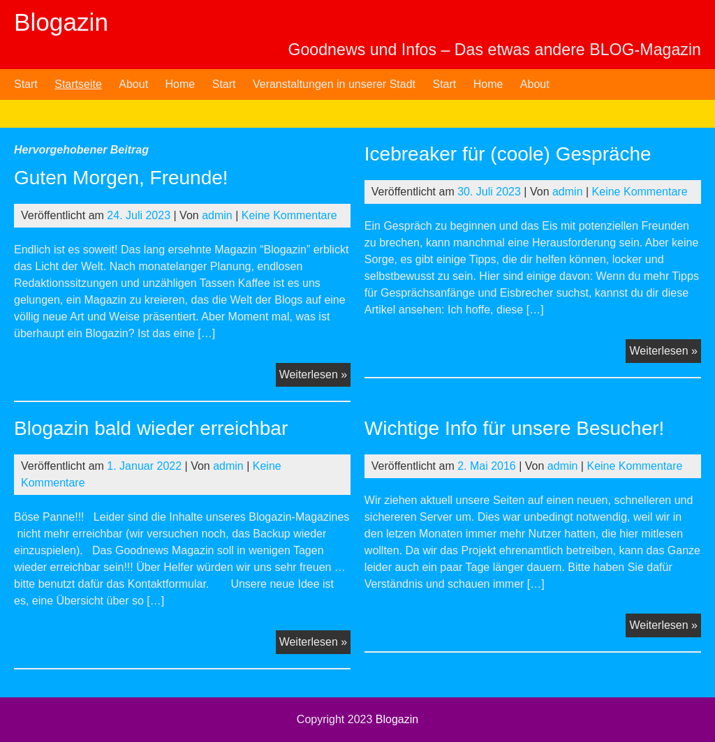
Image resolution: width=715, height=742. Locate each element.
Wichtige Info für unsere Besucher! (514, 428)
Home (180, 84)
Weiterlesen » (315, 376)
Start (26, 84)
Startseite (78, 84)
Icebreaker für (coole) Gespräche (507, 154)
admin (217, 215)
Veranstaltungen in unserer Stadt (334, 84)
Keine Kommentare (289, 215)
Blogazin (61, 22)
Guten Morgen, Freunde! (121, 177)
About (133, 84)
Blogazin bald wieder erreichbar (151, 428)
